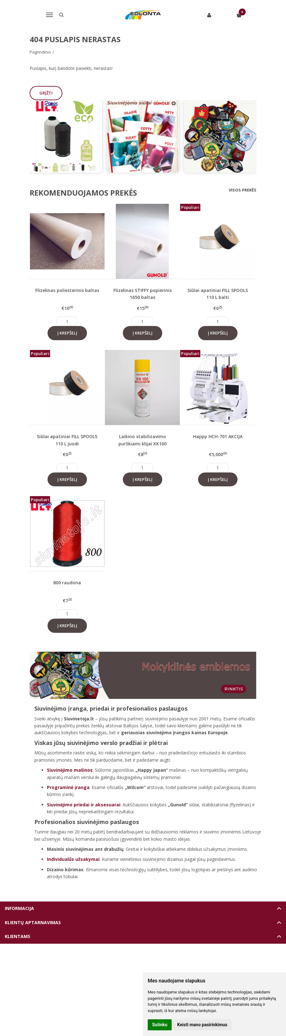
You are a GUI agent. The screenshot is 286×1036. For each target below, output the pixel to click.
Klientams (17, 936)
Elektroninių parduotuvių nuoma (128, 959)
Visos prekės (242, 190)
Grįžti (46, 93)
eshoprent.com (172, 959)
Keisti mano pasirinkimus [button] (202, 1024)
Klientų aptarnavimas (33, 922)
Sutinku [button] (159, 1024)
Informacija (19, 908)
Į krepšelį (67, 333)
